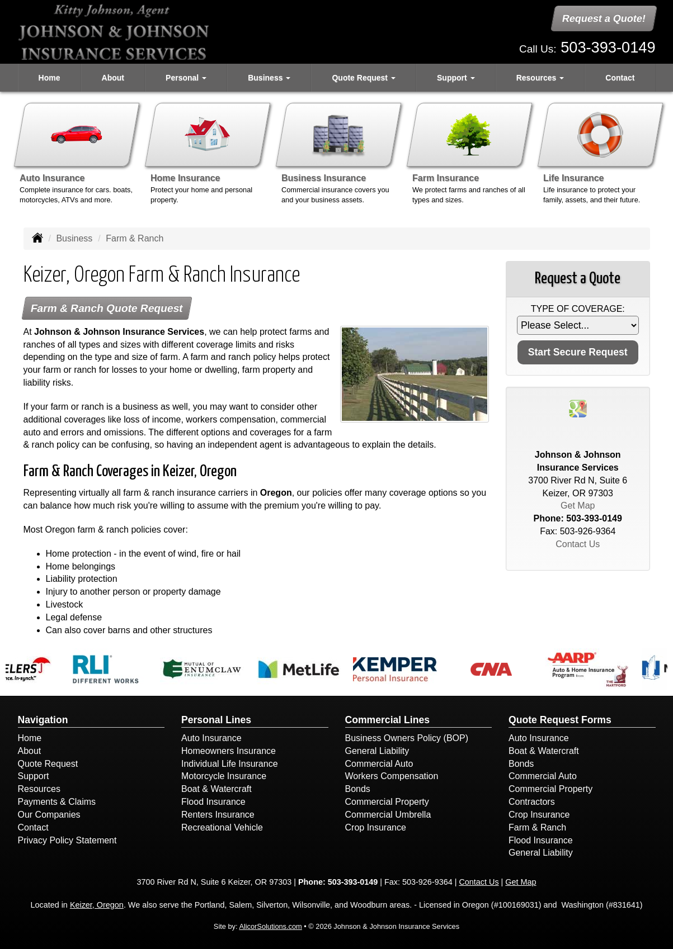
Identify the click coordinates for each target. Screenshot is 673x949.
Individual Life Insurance (229, 763)
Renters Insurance (218, 814)
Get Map (578, 505)
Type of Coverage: (578, 309)
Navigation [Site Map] (43, 719)
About (113, 77)
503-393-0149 (608, 47)
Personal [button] (186, 77)
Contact (619, 77)
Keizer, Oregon (97, 904)
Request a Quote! (604, 18)
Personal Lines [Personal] (216, 719)
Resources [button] (540, 77)
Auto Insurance (211, 738)
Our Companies (49, 814)
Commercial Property (387, 801)
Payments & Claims (57, 801)
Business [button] (269, 77)
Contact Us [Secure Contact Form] (578, 544)
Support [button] (456, 77)
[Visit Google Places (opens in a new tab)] (578, 407)
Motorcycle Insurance (223, 776)
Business (74, 238)
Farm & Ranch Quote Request (107, 308)
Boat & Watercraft (216, 789)
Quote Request (48, 763)
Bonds (357, 789)
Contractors (532, 801)
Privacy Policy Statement (67, 840)
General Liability (377, 751)
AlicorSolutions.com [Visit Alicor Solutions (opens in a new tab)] (270, 926)
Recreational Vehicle (222, 827)
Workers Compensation (392, 776)
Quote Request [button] (363, 77)
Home (49, 77)
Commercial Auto (379, 763)
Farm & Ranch (537, 827)
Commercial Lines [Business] (387, 719)
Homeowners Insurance (228, 751)
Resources (39, 789)
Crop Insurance (375, 827)
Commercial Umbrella (388, 814)
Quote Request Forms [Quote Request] (560, 719)
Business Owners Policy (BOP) (407, 738)
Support (33, 776)
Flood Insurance (213, 801)
